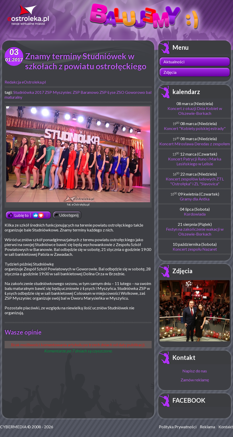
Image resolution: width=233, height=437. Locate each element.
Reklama (207, 426)
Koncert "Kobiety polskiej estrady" (195, 128)
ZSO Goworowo (130, 92)
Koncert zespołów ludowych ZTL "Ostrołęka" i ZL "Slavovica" (195, 181)
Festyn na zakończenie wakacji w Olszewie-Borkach (195, 231)
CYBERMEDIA (13, 426)
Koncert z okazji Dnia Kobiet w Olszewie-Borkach (195, 111)
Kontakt (183, 357)
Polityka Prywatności (177, 426)
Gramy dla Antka (194, 198)
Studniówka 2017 (28, 92)
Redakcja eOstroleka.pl (25, 81)
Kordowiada (195, 213)
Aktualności (173, 61)
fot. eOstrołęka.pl (78, 156)
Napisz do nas (194, 370)
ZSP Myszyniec (58, 92)
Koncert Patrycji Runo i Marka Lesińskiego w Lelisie (194, 161)
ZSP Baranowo (86, 92)
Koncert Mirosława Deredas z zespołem (194, 143)
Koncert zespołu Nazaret (195, 249)
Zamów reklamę (195, 379)
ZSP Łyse (107, 92)
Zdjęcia (169, 72)
